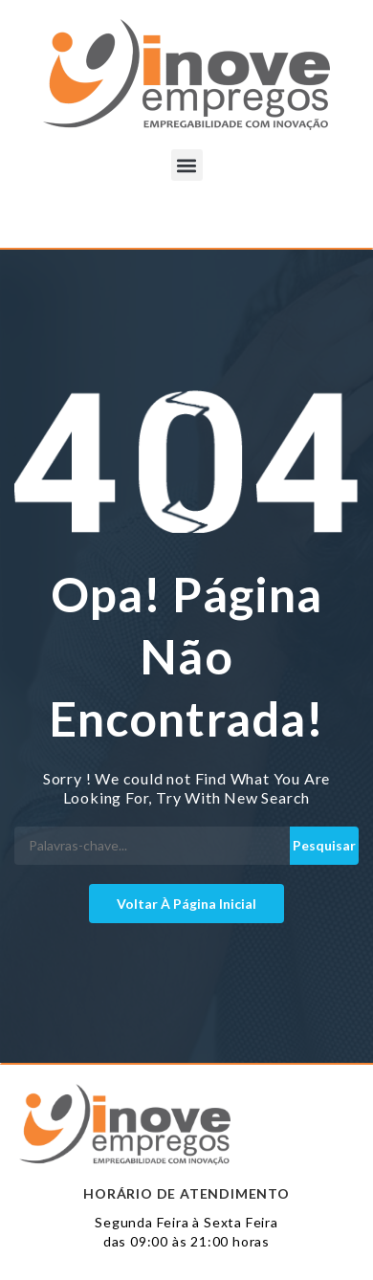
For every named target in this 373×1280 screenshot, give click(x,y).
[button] (187, 165)
